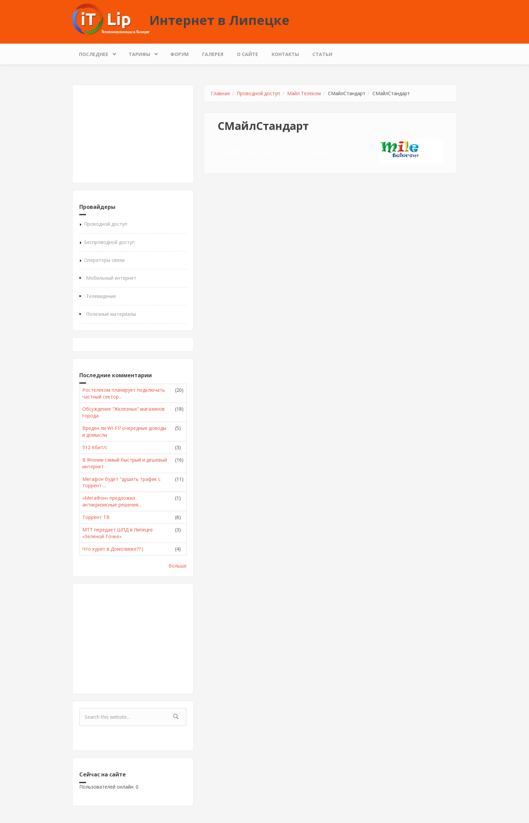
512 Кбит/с (94, 447)
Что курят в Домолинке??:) (112, 549)
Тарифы (141, 52)
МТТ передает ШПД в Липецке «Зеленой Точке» (117, 533)
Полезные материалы (111, 314)
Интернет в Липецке (219, 19)
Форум (179, 54)
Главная (220, 93)
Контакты (285, 54)
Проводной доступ (105, 224)
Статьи (322, 54)
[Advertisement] (133, 134)
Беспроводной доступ (109, 242)
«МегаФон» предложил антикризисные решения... (111, 501)
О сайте (247, 54)
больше (178, 566)
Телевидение (101, 296)
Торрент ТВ (96, 517)
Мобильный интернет (111, 278)
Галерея (212, 54)
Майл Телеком (304, 93)
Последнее (95, 52)
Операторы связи (104, 260)
